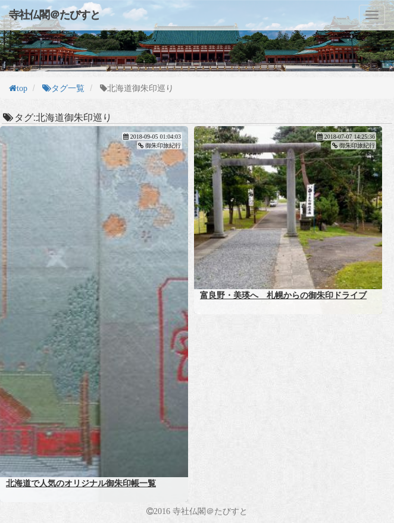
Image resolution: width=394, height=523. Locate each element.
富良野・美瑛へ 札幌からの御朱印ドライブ (283, 295)
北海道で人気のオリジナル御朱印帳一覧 (81, 483)
